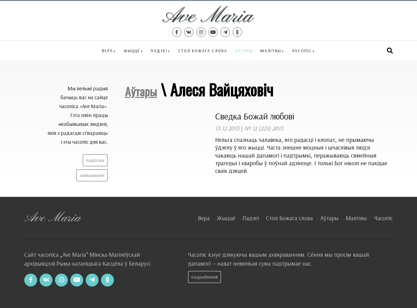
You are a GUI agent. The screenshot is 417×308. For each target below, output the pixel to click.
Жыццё (132, 50)
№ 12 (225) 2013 (263, 128)
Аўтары (244, 50)
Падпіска (95, 160)
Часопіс (383, 218)
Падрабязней (204, 277)
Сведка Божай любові (254, 116)
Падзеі (159, 50)
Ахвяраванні (92, 175)
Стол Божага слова (202, 50)
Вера (107, 50)
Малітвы (270, 50)
